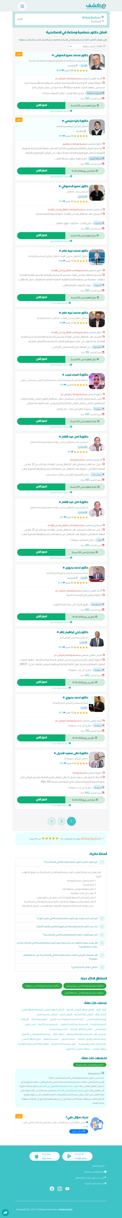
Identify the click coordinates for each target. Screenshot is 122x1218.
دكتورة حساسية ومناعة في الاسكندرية (72, 1090)
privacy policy (65, 1209)
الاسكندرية (61, 19)
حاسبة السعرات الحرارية (96, 1183)
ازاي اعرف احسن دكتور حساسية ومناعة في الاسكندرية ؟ (71, 862)
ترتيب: (99, 45)
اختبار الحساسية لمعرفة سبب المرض (67, 1019)
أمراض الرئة (100, 1014)
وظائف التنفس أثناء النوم (78, 1049)
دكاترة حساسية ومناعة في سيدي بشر (84, 985)
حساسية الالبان (68, 1039)
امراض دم (60, 78)
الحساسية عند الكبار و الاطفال (74, 1024)
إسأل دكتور (78, 1131)
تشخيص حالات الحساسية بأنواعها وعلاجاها (86, 1034)
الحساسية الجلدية (98, 1024)
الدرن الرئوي (29, 1024)
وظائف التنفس (99, 1049)
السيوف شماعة (95, 93)
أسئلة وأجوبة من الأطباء (95, 1172)
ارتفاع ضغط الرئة (39, 1019)
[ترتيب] (81, 46)
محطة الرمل (97, 158)
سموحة (99, 409)
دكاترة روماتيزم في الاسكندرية (89, 1064)
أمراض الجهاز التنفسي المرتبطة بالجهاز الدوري (42, 1009)
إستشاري (82, 197)
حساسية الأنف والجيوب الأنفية (92, 1039)
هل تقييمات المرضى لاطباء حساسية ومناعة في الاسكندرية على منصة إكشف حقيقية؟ (60, 957)
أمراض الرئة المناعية (83, 1014)
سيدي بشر (98, 474)
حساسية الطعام (51, 1039)
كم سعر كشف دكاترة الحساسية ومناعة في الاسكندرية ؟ (70, 935)
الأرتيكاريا (25, 1019)
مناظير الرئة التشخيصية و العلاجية (33, 1043)
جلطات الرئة (58, 1034)
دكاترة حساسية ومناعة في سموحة (42, 985)
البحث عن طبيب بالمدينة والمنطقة (91, 1178)
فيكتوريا (99, 223)
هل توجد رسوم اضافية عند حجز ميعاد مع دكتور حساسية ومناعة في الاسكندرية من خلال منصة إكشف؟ (57, 945)
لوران (100, 540)
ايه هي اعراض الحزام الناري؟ (84, 967)
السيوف (99, 285)
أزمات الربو (101, 1009)
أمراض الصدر (66, 1014)
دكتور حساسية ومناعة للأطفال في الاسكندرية (57, 1086)
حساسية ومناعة (74, 78)
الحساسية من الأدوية (48, 1024)
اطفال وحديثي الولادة (58, 209)
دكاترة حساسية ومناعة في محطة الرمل (83, 992)
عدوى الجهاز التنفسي (31, 1039)
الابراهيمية (98, 604)
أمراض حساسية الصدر (47, 1014)
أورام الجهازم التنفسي (96, 1019)
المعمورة (98, 347)
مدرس (83, 642)
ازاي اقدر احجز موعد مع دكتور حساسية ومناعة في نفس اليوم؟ (67, 919)
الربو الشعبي (100, 1029)
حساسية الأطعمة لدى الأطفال (36, 1034)
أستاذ (84, 66)
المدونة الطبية (99, 1166)
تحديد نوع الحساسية (59, 1029)
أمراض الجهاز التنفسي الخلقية (80, 1009)
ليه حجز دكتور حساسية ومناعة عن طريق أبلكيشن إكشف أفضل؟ (67, 927)
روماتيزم (66, 143)
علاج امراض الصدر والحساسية (92, 1043)
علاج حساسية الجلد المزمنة (63, 1043)
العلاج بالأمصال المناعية (81, 1029)
